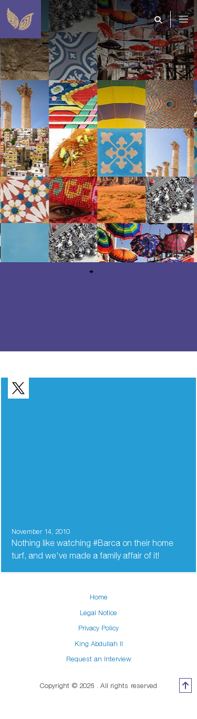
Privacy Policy (98, 628)
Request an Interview (98, 658)
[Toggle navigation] (190, 19)
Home (99, 597)
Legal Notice (98, 612)
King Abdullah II (99, 643)
